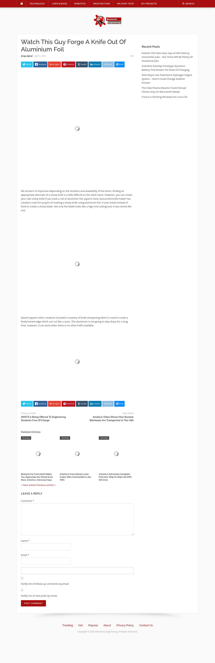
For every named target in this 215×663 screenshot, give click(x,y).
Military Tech (125, 3)
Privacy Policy (125, 625)
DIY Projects (149, 3)
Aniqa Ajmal (27, 56)
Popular (93, 625)
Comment (27, 500)
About (107, 625)
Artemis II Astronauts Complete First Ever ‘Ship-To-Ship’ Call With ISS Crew (115, 477)
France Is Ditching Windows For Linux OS (164, 96)
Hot (80, 625)
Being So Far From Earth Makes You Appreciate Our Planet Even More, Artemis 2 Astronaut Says (37, 477)
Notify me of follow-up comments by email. (45, 583)
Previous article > (46, 485)
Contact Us (146, 625)
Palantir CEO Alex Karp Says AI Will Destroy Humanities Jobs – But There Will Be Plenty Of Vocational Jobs (167, 56)
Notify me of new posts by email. (39, 595)
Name (25, 540)
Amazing (26, 438)
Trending (67, 625)
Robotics (80, 3)
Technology (37, 3)
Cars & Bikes (59, 3)
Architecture (101, 3)
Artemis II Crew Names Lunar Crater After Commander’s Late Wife (75, 477)
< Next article (28, 485)
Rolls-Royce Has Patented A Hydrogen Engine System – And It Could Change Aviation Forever (167, 78)
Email (25, 555)
